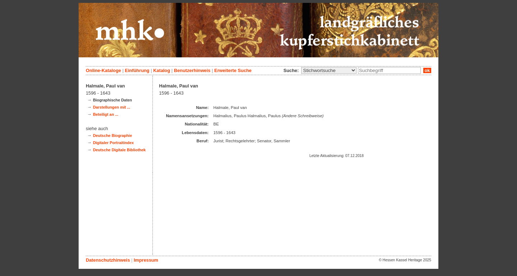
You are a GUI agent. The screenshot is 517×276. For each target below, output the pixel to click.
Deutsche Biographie (112, 135)
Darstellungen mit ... (111, 107)
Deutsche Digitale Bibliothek (119, 150)
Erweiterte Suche (233, 70)
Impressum (146, 260)
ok (427, 70)
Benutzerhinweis (192, 70)
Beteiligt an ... (105, 114)
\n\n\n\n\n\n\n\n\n (329, 70)
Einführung (137, 70)
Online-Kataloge (103, 70)
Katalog (161, 70)
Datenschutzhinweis (108, 260)
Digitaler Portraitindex (113, 143)
